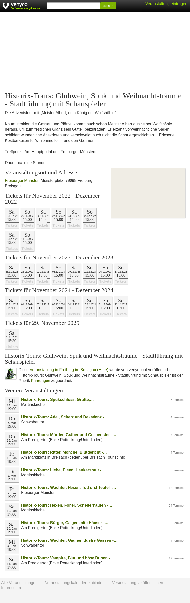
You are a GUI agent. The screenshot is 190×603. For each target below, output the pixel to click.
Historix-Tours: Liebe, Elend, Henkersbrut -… (63, 470)
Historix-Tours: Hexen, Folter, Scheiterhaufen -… (66, 505)
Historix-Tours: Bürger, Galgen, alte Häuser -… (65, 523)
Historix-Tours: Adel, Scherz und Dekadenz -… (64, 417)
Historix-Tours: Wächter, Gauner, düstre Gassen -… (69, 540)
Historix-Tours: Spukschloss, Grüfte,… (57, 399)
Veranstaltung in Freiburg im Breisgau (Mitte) (69, 370)
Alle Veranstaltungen (19, 583)
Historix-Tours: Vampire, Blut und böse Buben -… (67, 558)
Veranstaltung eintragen (166, 4)
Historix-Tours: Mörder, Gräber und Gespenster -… (68, 435)
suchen (108, 6)
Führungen (40, 381)
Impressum (11, 588)
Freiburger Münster (21, 180)
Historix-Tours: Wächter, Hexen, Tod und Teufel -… (68, 487)
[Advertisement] (95, 52)
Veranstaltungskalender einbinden (75, 583)
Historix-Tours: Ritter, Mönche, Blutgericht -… (64, 452)
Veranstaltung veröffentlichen (137, 583)
